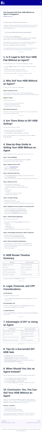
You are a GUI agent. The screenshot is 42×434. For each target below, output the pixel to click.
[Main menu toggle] (41, 3)
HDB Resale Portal (14, 166)
